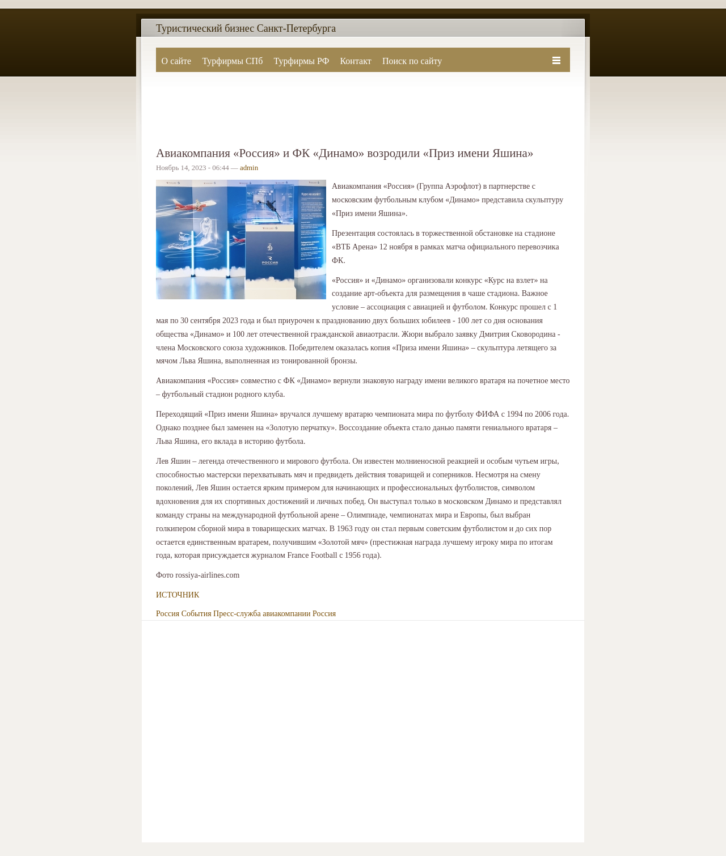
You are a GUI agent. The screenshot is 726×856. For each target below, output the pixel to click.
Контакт (355, 61)
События (197, 613)
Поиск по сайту (412, 61)
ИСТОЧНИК (177, 595)
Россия (167, 613)
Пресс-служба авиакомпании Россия (274, 613)
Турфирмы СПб (232, 61)
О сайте (177, 61)
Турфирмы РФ (301, 61)
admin (249, 168)
